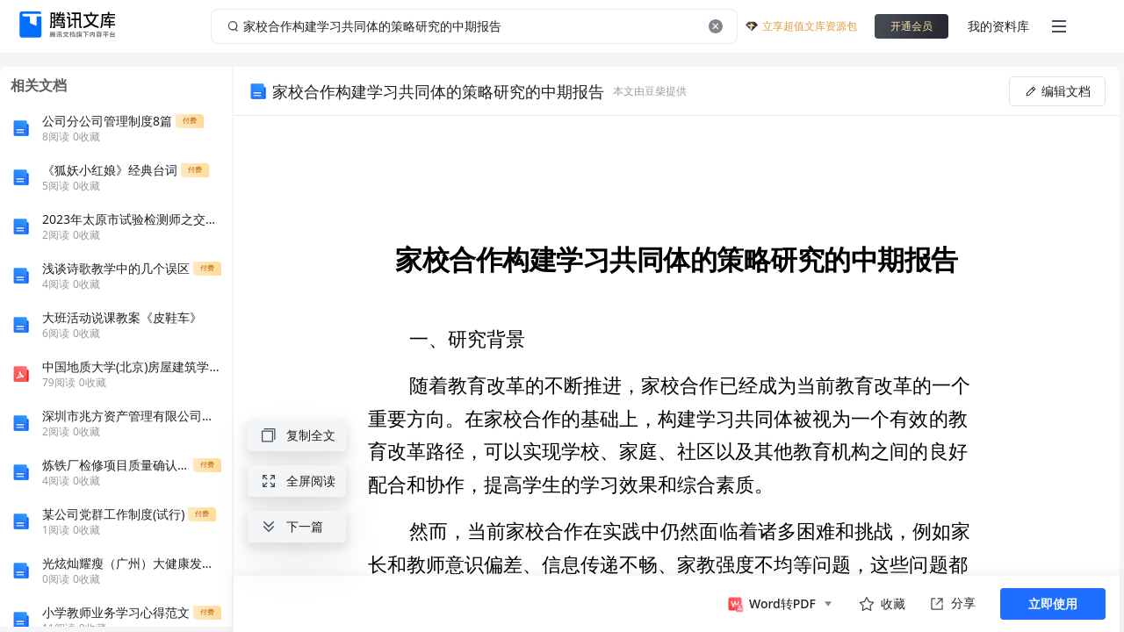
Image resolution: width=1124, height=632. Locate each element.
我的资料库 (998, 26)
